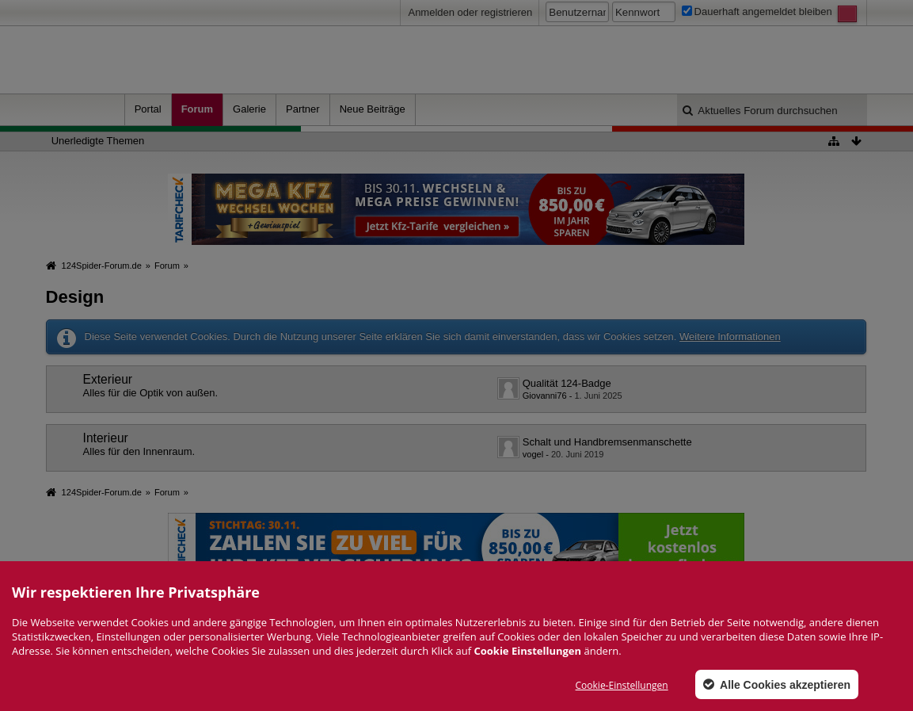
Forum (197, 109)
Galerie (249, 109)
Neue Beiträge (372, 109)
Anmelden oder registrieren (470, 12)
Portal (148, 109)
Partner (303, 109)
